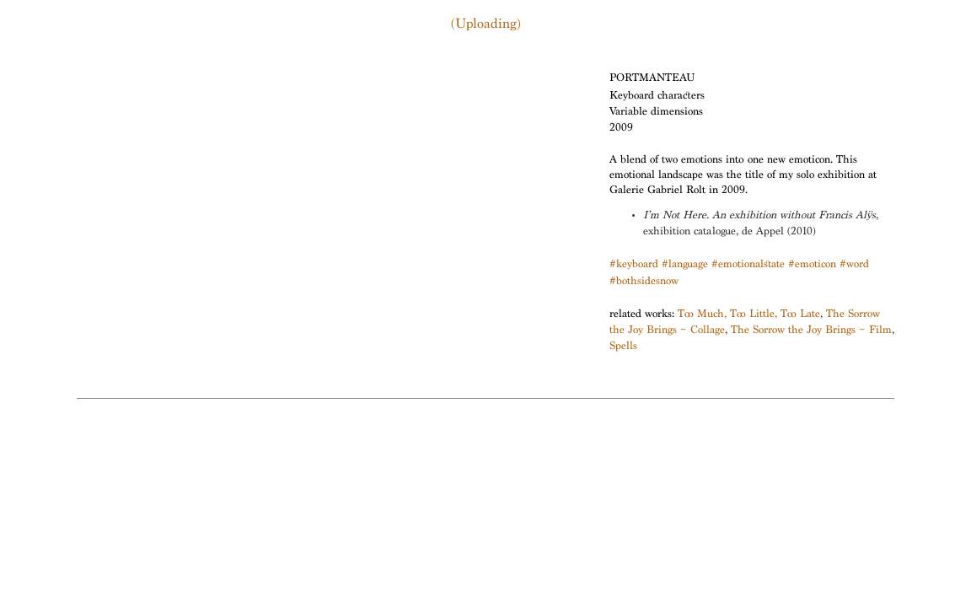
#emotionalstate (748, 265)
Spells (623, 346)
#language (685, 265)
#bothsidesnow (644, 282)
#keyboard (633, 265)
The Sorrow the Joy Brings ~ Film (811, 330)
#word (854, 265)
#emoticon (812, 265)
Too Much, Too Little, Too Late (749, 314)
